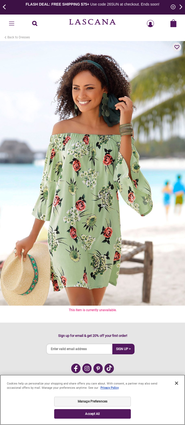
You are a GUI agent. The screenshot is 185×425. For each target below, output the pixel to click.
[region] (92, 400)
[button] (176, 47)
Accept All (92, 414)
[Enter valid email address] (79, 349)
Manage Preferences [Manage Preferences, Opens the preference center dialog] (92, 401)
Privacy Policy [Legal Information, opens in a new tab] (109, 388)
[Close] (176, 383)
